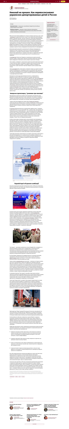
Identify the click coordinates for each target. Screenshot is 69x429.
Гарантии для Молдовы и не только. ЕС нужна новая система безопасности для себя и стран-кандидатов (34, 416)
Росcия (23, 376)
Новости (19, 3)
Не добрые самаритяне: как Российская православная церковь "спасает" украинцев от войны (52, 30)
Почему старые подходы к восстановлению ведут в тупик (16, 415)
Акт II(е (13, 84)
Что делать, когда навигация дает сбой (51, 415)
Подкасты (38, 3)
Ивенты (35, 3)
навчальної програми (29, 217)
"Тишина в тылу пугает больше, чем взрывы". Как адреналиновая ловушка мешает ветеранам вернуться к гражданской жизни (51, 406)
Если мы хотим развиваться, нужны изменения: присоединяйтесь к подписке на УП (34, 405)
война (16, 376)
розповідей (14, 68)
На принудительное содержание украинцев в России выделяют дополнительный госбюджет (52, 25)
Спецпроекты (43, 3)
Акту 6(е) (17, 87)
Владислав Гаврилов (19, 7)
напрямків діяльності (20, 261)
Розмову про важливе (33, 101)
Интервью (31, 3)
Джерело (14, 244)
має (19, 75)
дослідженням (13, 57)
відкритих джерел (13, 257)
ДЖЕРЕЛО (14, 209)
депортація (12, 37)
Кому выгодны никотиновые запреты (15, 405)
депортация (12, 376)
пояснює (12, 108)
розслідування (40, 78)
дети (19, 376)
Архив (50, 3)
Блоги (47, 3)
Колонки (27, 3)
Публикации (24, 3)
